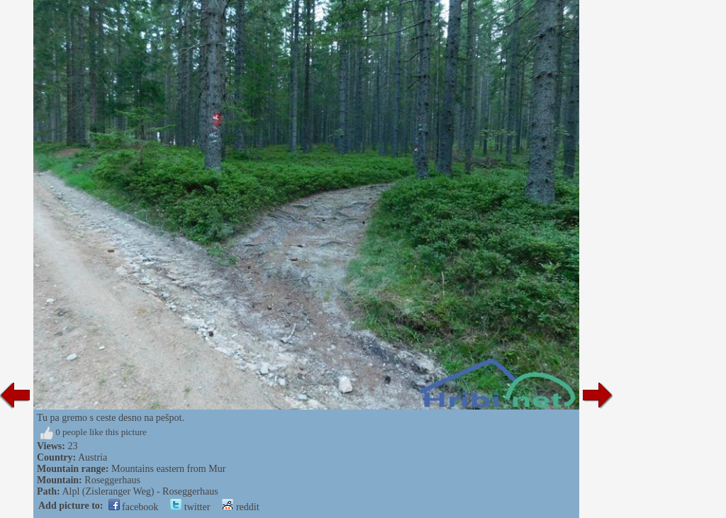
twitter (190, 507)
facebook (133, 507)
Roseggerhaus (112, 480)
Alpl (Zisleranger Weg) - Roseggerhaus (140, 491)
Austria (92, 457)
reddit (240, 507)
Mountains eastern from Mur (168, 468)
